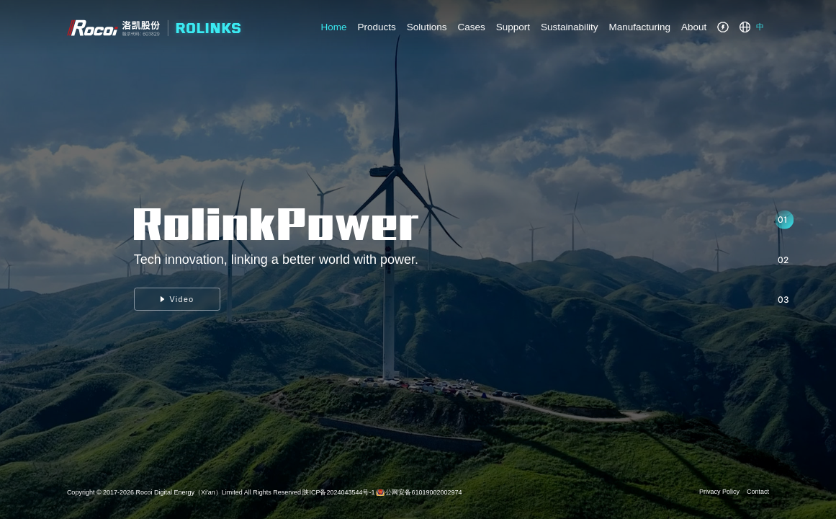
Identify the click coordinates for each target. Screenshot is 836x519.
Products (377, 27)
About (693, 27)
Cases (471, 27)
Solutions (427, 27)
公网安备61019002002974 (423, 492)
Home (334, 27)
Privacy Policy (719, 491)
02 (783, 259)
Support (513, 27)
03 (783, 299)
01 (782, 219)
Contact (758, 491)
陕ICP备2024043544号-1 (338, 492)
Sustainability (569, 27)
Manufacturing (640, 27)
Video (177, 299)
